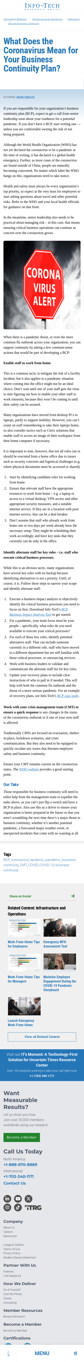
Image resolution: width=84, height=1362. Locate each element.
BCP (6, 860)
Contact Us (14, 1183)
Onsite (7, 1298)
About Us (9, 1227)
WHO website (29, 769)
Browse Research (14, 1316)
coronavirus (20, 860)
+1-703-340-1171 (18, 1176)
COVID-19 (46, 865)
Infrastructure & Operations (47, 19)
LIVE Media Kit (12, 1275)
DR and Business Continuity (23, 23)
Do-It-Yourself (11, 1289)
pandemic (53, 860)
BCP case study (68, 696)
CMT (23, 865)
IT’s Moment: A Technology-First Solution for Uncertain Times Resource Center (43, 1059)
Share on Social (42, 896)
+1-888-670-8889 (20, 1164)
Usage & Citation (13, 1244)
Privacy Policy (11, 1253)
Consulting (9, 1302)
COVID (33, 865)
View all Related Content (42, 1037)
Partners (8, 1271)
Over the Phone (12, 1294)
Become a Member (22, 1137)
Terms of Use (11, 1249)
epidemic (37, 860)
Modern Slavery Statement (19, 1257)
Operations (74, 19)
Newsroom (10, 1236)
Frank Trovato (25, 97)
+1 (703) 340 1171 (42, 1076)
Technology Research (15, 19)
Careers (8, 1231)
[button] (42, 1353)
